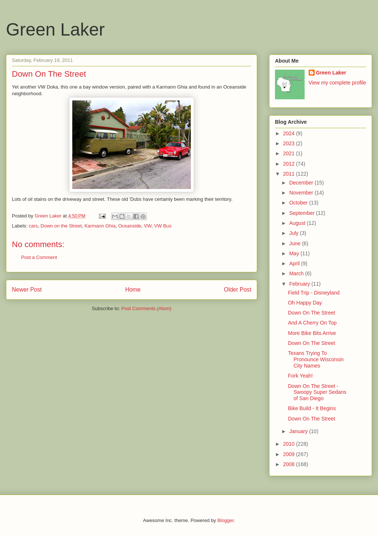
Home (133, 289)
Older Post (237, 289)
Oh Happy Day (305, 303)
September (302, 213)
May (294, 253)
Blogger (225, 520)
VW (147, 226)
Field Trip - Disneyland (313, 293)
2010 (289, 444)
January (299, 431)
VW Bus (163, 226)
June (295, 243)
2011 (289, 174)
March (297, 273)
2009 (289, 454)
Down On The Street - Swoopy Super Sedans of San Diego (317, 392)
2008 (289, 464)
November (301, 193)
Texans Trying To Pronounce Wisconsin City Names (316, 359)
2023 (289, 143)
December (301, 183)
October (299, 203)
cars (33, 226)
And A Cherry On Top (312, 323)
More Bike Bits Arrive (312, 333)
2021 (289, 153)
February (300, 284)
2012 (289, 164)
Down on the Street (61, 226)
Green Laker (55, 29)
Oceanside (129, 226)
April (295, 263)
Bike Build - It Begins (312, 408)
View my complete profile (337, 83)
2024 (289, 133)
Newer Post (27, 289)
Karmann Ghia (100, 226)
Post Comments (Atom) (146, 308)
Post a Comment (39, 257)
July (294, 233)
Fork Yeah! (300, 376)
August (297, 223)
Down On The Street (311, 313)
